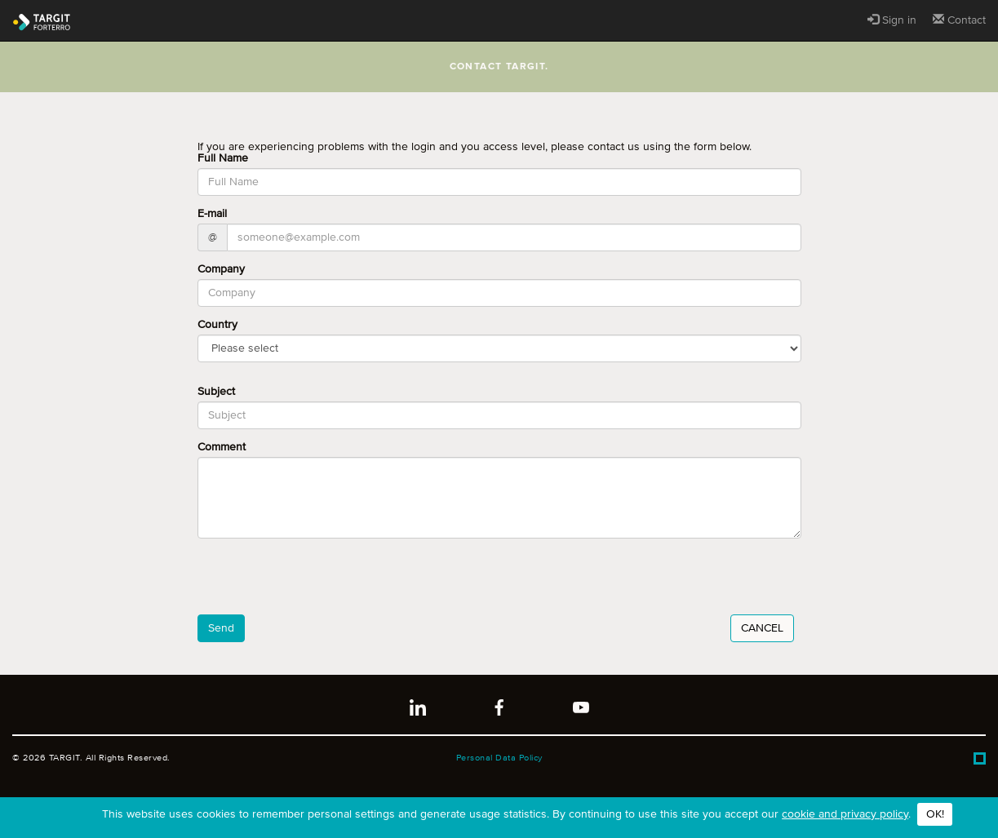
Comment (221, 447)
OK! (935, 814)
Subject (216, 391)
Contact (959, 19)
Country (217, 324)
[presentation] (321, 582)
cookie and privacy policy (845, 814)
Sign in (891, 19)
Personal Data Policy (499, 757)
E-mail (212, 213)
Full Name (222, 158)
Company (221, 269)
